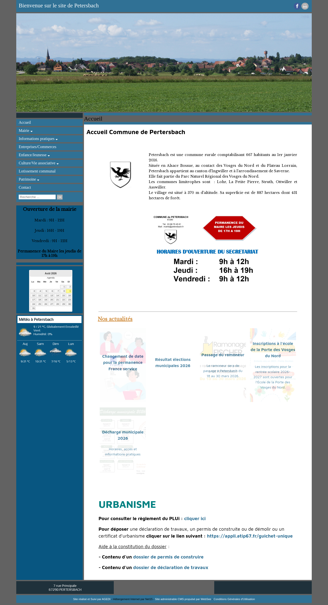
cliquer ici (195, 518)
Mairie (24, 130)
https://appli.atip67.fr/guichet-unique (250, 536)
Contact (25, 187)
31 (33, 308)
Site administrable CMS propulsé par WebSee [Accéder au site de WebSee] (183, 599)
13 (51, 295)
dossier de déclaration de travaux (170, 567)
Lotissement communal (37, 171)
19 (45, 299)
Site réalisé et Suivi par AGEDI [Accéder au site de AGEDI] (92, 599)
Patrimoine (27, 179)
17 (33, 299)
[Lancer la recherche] (60, 197)
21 (57, 299)
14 (57, 295)
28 (57, 304)
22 (63, 299)
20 (51, 299)
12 (45, 295)
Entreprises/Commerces (37, 147)
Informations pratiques (36, 139)
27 (51, 304)
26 (45, 304)
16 (69, 295)
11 (39, 295)
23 (69, 299)
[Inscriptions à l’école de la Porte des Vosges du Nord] (273, 365)
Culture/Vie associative (37, 163)
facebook (297, 6)
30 (69, 304)
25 (39, 304)
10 (33, 295)
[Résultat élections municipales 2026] (173, 365)
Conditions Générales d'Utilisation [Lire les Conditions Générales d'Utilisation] (234, 599)
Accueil (25, 122)
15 (63, 295)
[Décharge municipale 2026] (123, 443)
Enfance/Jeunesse (33, 155)
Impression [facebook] (305, 6)
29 (63, 304)
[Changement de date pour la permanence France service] (123, 365)
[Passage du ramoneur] (223, 365)
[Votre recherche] (37, 197)
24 (33, 304)
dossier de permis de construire (168, 556)
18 (39, 299)
